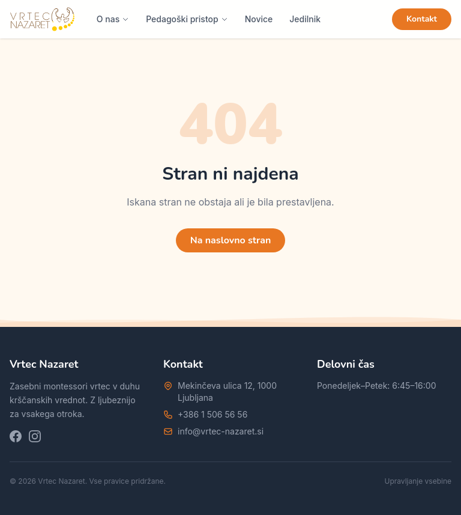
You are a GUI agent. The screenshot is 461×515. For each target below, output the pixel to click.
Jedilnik (305, 19)
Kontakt (421, 19)
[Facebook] (16, 436)
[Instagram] (35, 436)
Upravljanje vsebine (418, 481)
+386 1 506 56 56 (212, 414)
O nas (113, 19)
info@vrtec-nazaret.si (221, 431)
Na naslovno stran (230, 240)
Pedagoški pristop (186, 19)
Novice (259, 19)
